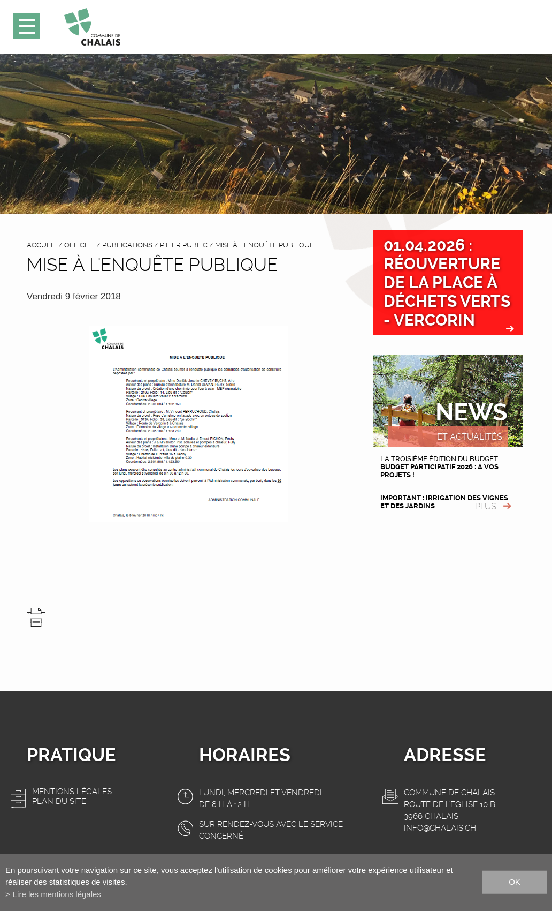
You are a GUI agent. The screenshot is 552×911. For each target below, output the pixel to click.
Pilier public (184, 245)
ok (514, 881)
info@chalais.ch (440, 828)
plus (485, 506)
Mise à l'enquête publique (264, 245)
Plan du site (59, 801)
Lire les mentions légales (57, 894)
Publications (127, 245)
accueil (42, 245)
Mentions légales (72, 791)
